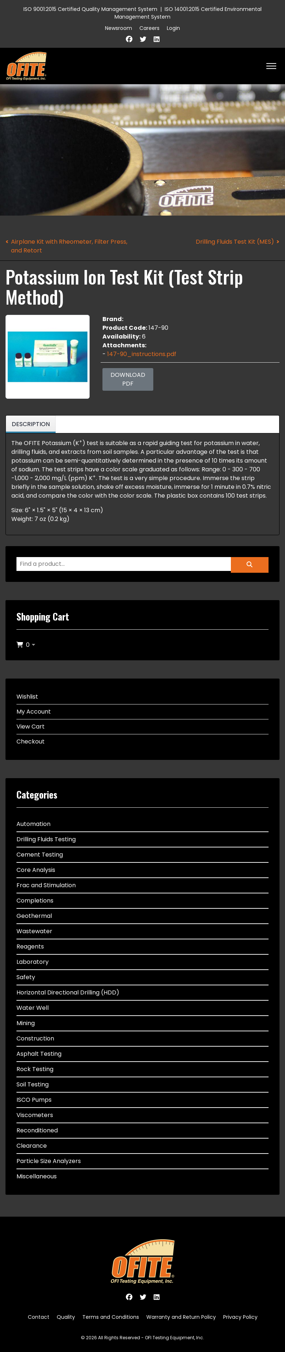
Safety (25, 977)
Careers (149, 28)
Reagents (30, 946)
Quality (66, 1317)
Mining (25, 1023)
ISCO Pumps (34, 1100)
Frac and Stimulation (46, 885)
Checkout (30, 741)
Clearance (31, 1146)
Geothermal (34, 916)
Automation (33, 824)
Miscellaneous (36, 1176)
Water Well (32, 1008)
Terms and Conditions (110, 1317)
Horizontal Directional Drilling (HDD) (67, 992)
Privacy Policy (240, 1317)
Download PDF (127, 379)
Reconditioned (37, 1130)
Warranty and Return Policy (181, 1317)
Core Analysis (35, 870)
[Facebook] (129, 39)
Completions (34, 900)
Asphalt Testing (38, 1054)
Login (173, 28)
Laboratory (32, 962)
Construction (35, 1038)
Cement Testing (39, 854)
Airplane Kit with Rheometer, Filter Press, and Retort (69, 246)
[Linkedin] (157, 39)
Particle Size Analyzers (48, 1161)
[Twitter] (143, 39)
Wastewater (34, 931)
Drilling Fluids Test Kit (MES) (235, 241)
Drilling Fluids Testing (46, 839)
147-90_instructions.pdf (141, 354)
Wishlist (27, 696)
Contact (38, 1317)
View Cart (30, 726)
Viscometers (34, 1115)
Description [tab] (31, 424)
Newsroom (118, 28)
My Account (33, 711)
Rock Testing (34, 1069)
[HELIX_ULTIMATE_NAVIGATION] (271, 66)
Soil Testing (32, 1084)
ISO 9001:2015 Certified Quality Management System (90, 9)
